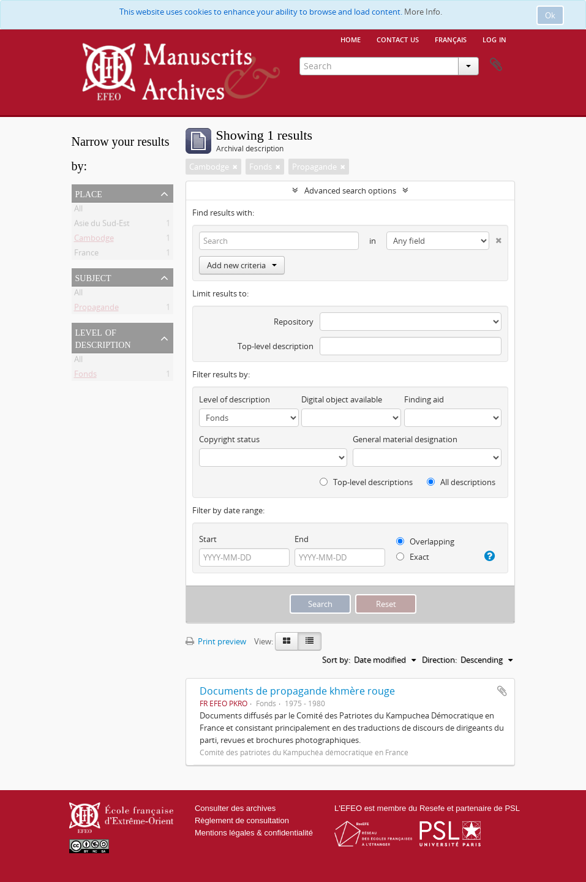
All (78, 210)
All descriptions (461, 482)
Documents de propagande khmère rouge (297, 691)
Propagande (96, 309)
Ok (550, 15)
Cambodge (94, 240)
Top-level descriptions (366, 482)
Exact (412, 556)
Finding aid (424, 399)
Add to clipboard (502, 691)
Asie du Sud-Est (102, 225)
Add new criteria (242, 265)
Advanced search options (350, 190)
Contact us (398, 38)
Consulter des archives (235, 808)
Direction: (439, 659)
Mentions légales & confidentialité (254, 832)
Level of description (103, 337)
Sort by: (336, 659)
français (451, 38)
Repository (294, 321)
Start (208, 539)
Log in (494, 38)
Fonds (85, 376)
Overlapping (425, 541)
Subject (93, 277)
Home (350, 38)
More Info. (423, 11)
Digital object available (341, 399)
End (302, 539)
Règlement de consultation (242, 820)
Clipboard (496, 65)
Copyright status (229, 439)
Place (88, 193)
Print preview (216, 641)
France (86, 254)
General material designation (405, 439)
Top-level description (276, 346)
